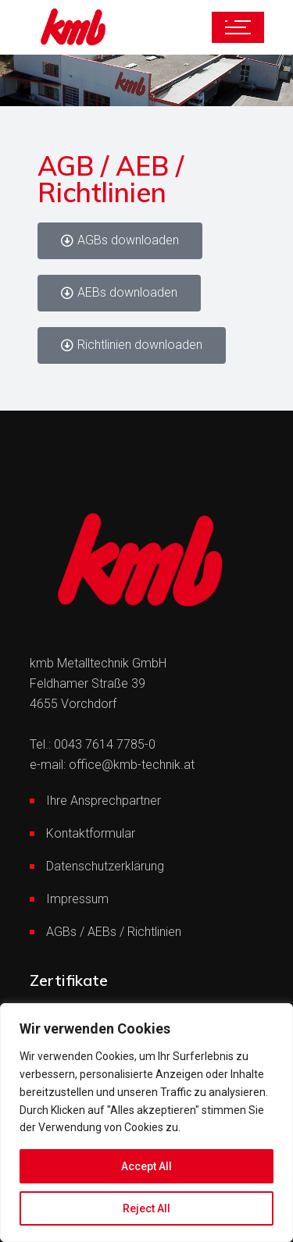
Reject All (146, 1208)
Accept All (146, 1166)
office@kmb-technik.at (132, 764)
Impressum (77, 898)
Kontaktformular (90, 833)
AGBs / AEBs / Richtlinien (113, 931)
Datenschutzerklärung (105, 866)
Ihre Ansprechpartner (103, 800)
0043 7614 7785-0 (104, 744)
